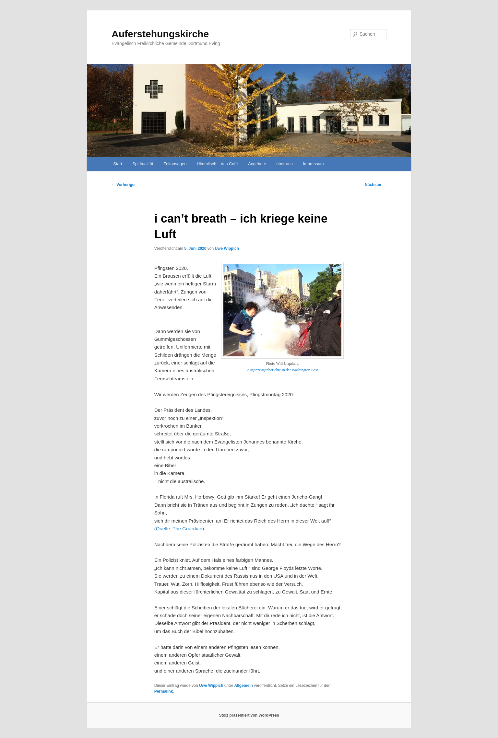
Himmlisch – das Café (217, 163)
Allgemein (243, 685)
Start (117, 163)
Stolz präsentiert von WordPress (249, 715)
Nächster (375, 184)
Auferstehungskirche (160, 34)
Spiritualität (142, 163)
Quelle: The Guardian (179, 528)
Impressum (313, 163)
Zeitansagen (175, 163)
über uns (284, 163)
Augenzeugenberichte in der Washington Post (282, 370)
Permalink (163, 691)
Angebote (257, 163)
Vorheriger (124, 184)
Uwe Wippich (227, 248)
